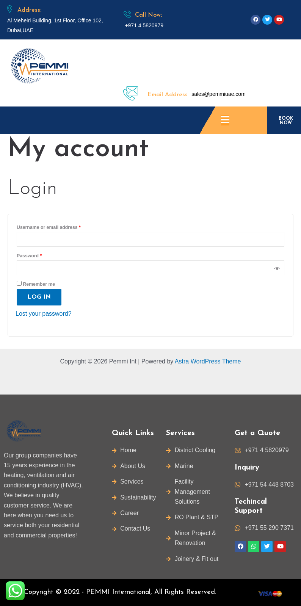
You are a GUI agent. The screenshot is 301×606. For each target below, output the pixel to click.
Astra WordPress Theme (208, 361)
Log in (39, 297)
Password (29, 255)
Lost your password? (44, 313)
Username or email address (49, 227)
